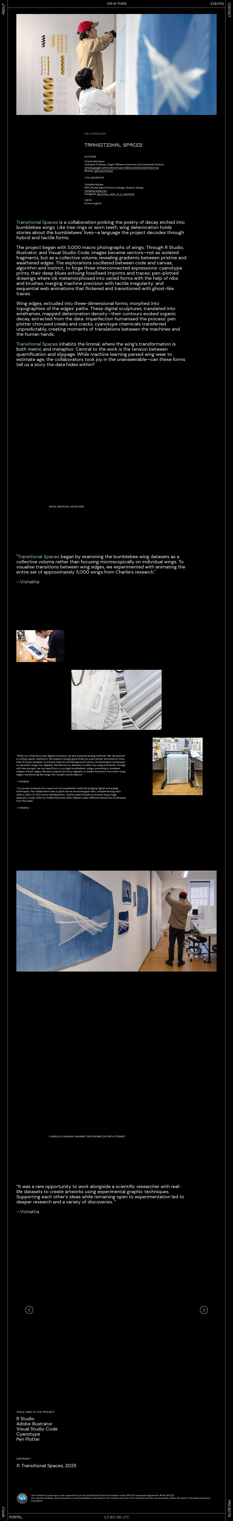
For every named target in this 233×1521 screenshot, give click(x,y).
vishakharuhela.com (95, 190)
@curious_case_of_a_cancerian (116, 193)
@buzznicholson (103, 170)
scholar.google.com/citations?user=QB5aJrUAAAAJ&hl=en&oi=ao (121, 167)
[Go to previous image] (29, 1310)
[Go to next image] (204, 1310)
